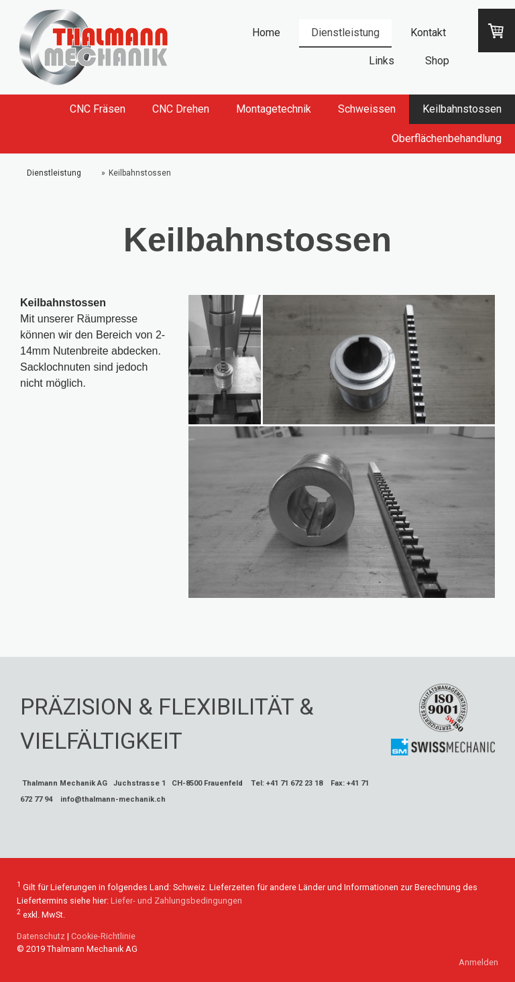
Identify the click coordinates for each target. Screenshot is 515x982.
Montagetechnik (273, 109)
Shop (437, 60)
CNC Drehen (180, 109)
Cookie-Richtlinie (103, 936)
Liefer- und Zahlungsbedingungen (176, 901)
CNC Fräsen (97, 109)
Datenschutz (41, 936)
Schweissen (367, 109)
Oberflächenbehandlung (447, 138)
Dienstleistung (345, 32)
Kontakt (428, 32)
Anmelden (478, 962)
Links (381, 60)
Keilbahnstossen (462, 109)
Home (266, 32)
